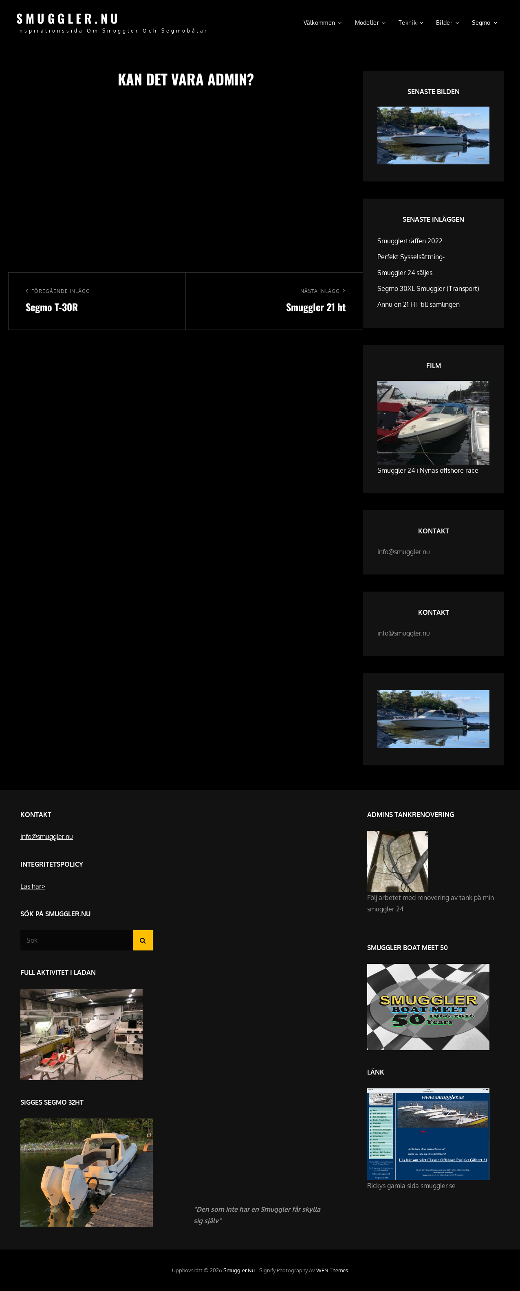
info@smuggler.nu (46, 836)
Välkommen (319, 22)
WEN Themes (332, 1270)
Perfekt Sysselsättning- (411, 257)
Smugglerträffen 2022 (410, 241)
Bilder (444, 22)
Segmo (481, 22)
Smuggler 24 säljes (404, 273)
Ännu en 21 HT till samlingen (418, 304)
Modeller (367, 22)
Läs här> (32, 886)
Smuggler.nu (68, 18)
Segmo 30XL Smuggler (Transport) (428, 288)
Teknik (407, 22)
